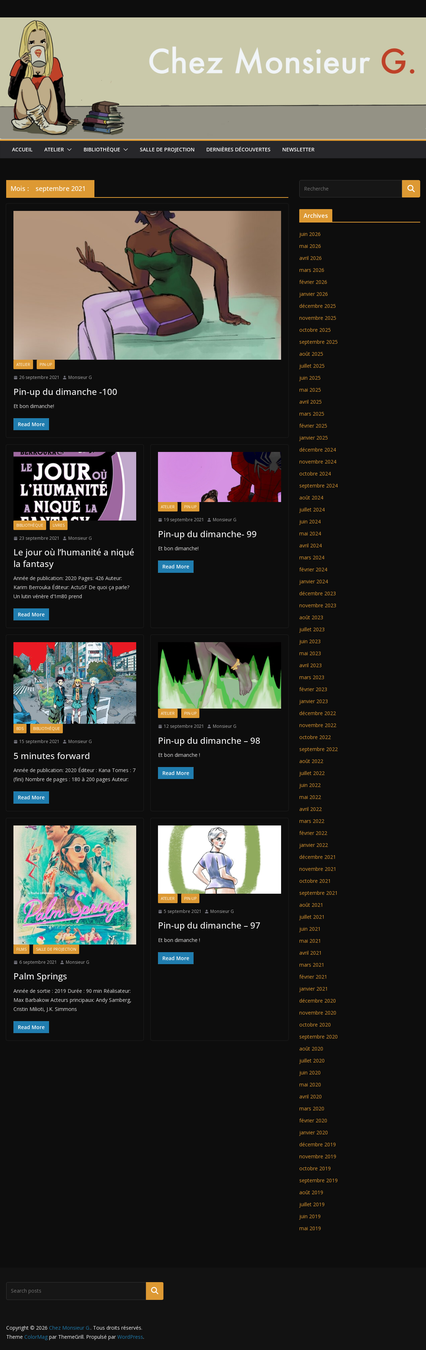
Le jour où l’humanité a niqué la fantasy (73, 557)
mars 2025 (311, 413)
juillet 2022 (312, 773)
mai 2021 (310, 940)
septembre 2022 (318, 749)
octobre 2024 (315, 473)
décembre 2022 (317, 713)
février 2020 (313, 1120)
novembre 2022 (317, 725)
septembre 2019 (318, 1180)
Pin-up (46, 364)
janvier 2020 (313, 1132)
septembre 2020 (318, 1036)
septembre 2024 (318, 485)
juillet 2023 (312, 629)
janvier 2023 (313, 701)
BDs (20, 728)
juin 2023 (310, 641)
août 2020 (311, 1048)
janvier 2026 (313, 293)
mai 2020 (310, 1084)
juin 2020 (310, 1072)
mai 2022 (310, 797)
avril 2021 (310, 952)
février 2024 (313, 569)
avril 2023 (310, 665)
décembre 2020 (317, 1000)
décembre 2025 (317, 305)
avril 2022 (310, 808)
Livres (59, 525)
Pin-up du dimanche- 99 (207, 534)
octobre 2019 (315, 1168)
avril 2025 (310, 401)
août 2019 (311, 1192)
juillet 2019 (312, 1204)
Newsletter (298, 149)
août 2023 (311, 617)
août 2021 (311, 904)
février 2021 (313, 976)
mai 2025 (310, 389)
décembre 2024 (317, 449)
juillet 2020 (312, 1060)
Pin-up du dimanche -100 (65, 391)
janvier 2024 (313, 581)
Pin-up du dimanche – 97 (209, 925)
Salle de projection (167, 149)
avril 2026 (310, 257)
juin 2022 (310, 785)
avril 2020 (310, 1096)
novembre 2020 (317, 1012)
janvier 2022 (313, 844)
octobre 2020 (315, 1024)
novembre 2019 (317, 1156)
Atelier (54, 149)
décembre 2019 (317, 1144)
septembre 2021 (318, 892)
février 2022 (313, 832)
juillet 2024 (312, 509)
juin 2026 (310, 234)
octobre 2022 (315, 737)
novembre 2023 (317, 605)
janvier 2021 (313, 988)
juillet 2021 (312, 916)
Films (21, 949)
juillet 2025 (312, 365)
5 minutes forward (51, 756)
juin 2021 (310, 928)
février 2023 (313, 689)
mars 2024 (311, 557)
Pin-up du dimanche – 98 (209, 740)
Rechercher (154, 1291)
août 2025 (311, 353)
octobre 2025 (315, 329)
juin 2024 (310, 521)
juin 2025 (310, 377)
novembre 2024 (317, 461)
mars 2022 (311, 820)
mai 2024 (310, 533)
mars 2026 (311, 269)
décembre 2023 (317, 593)
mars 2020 (311, 1108)
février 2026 (313, 281)
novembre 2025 (317, 317)
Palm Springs (40, 976)
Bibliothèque (102, 149)
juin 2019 (310, 1216)
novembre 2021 (317, 868)
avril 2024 (310, 545)
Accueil (22, 149)
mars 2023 (311, 677)
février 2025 (313, 425)
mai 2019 (310, 1228)
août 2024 (311, 497)
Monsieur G (80, 377)
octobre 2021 (315, 880)
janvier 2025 (313, 437)
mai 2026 (310, 245)
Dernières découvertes (238, 149)
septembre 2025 (318, 341)
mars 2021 (311, 964)
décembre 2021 (317, 856)
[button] (68, 149)
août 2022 (311, 761)
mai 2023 (310, 653)
